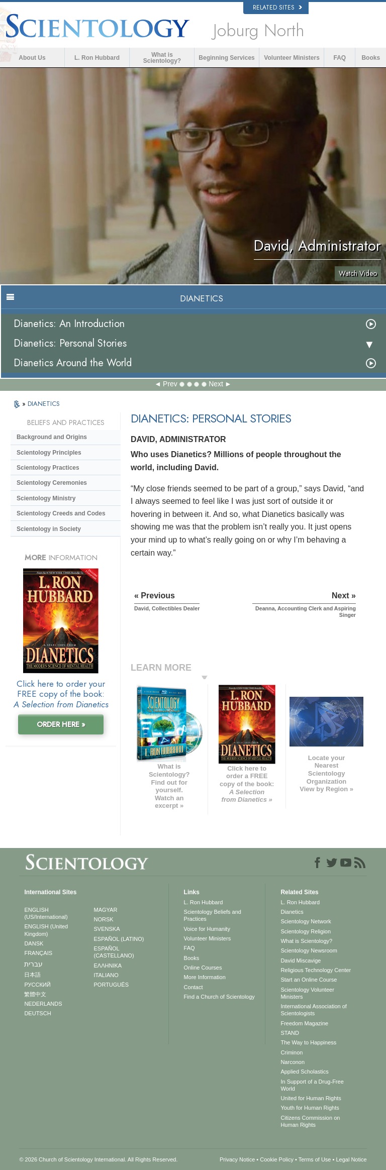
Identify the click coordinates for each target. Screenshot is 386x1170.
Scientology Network (305, 921)
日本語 (32, 975)
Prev (170, 384)
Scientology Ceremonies (52, 482)
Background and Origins (52, 437)
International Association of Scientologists (313, 1009)
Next (216, 384)
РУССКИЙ (37, 985)
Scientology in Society (49, 529)
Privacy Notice (237, 1159)
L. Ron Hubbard (97, 57)
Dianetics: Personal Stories (70, 343)
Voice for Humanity (207, 929)
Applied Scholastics (304, 1072)
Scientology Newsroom (308, 950)
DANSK (33, 943)
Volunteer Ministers (291, 57)
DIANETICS (44, 403)
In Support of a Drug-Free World (311, 1085)
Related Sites (277, 7)
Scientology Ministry (46, 498)
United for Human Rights (310, 1098)
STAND (289, 1033)
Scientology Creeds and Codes (61, 513)
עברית (33, 964)
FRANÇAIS (38, 953)
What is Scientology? (162, 57)
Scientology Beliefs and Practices (212, 915)
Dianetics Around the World (73, 363)
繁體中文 (35, 994)
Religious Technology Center (315, 970)
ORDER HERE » (61, 724)
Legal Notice (351, 1159)
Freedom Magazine (304, 1023)
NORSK (104, 919)
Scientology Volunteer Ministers (307, 993)
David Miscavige (300, 961)
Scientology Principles (49, 452)
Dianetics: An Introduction (69, 323)
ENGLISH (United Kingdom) (46, 929)
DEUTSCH (37, 1013)
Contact (193, 987)
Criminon (291, 1052)
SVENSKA (107, 929)
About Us (32, 57)
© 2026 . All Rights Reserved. (98, 1159)
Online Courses (203, 968)
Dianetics (291, 912)
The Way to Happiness (308, 1042)
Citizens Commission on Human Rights (310, 1121)
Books (370, 57)
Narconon (292, 1062)
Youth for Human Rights (309, 1108)
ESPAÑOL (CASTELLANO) (114, 952)
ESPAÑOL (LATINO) (119, 939)
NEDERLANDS (43, 1004)
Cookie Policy (277, 1159)
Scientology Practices (48, 467)
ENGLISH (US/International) (45, 913)
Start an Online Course (308, 980)
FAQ (340, 57)
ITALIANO (106, 975)
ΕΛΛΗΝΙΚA (108, 966)
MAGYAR (106, 910)
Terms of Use (315, 1159)
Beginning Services (226, 57)
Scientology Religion (305, 931)
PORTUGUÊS (111, 985)
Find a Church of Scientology (219, 997)
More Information (205, 977)
